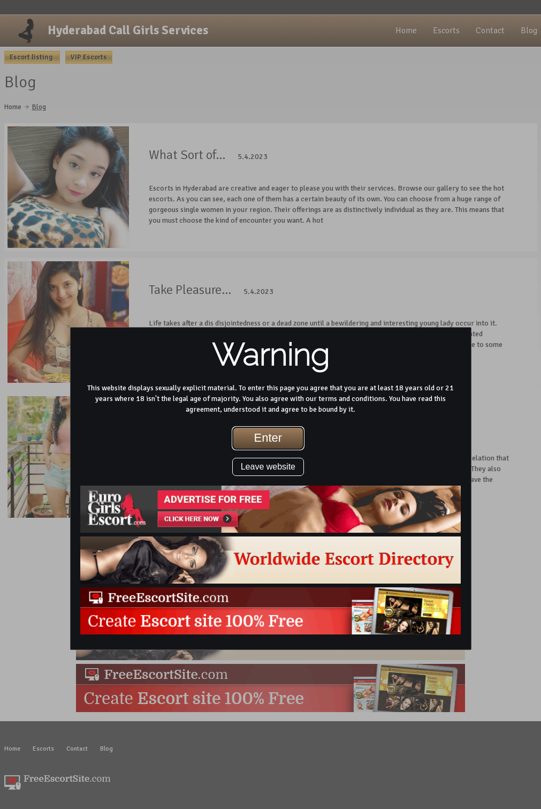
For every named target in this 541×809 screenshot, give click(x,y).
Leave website (268, 466)
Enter (268, 437)
